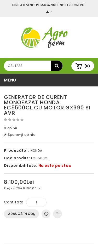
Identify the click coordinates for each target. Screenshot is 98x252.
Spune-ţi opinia (20, 134)
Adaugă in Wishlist (46, 213)
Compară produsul (57, 213)
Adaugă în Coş (21, 214)
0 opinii (10, 128)
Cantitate (14, 202)
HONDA (36, 150)
